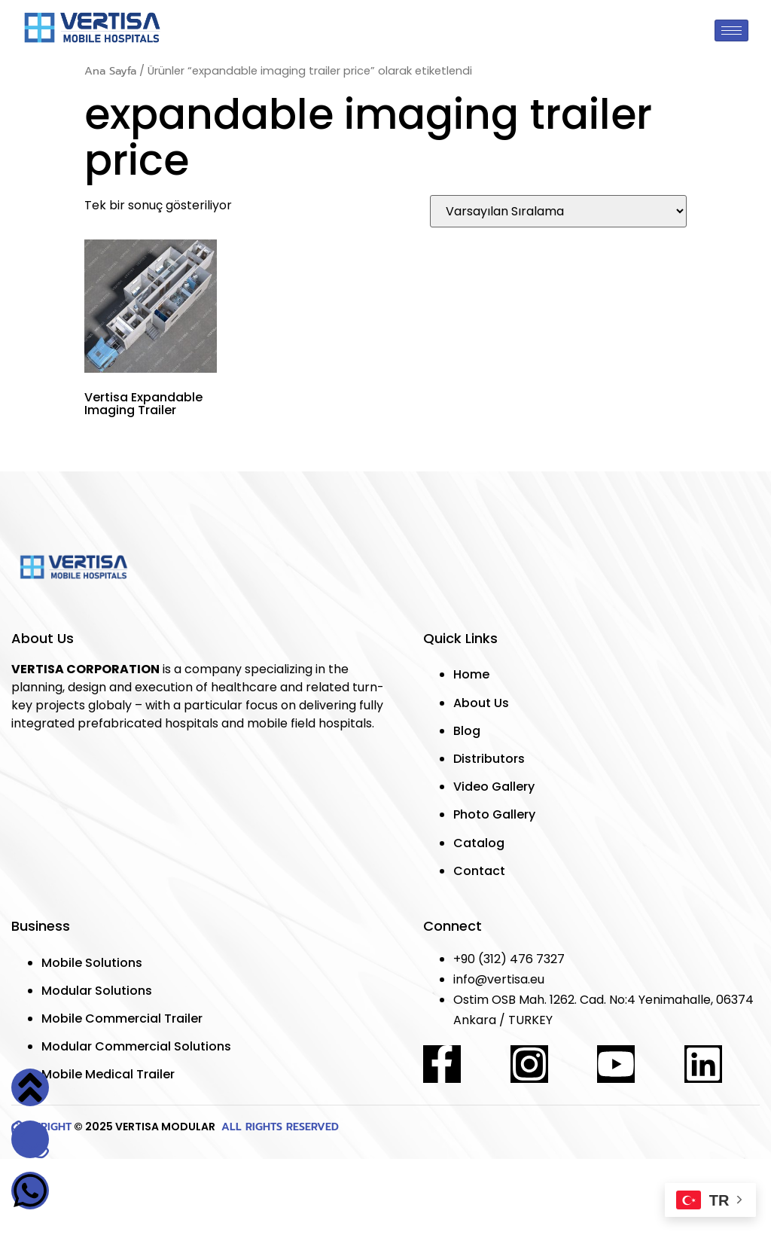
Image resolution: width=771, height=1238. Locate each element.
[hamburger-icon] (731, 30)
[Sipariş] (558, 211)
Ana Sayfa (110, 71)
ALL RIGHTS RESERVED (278, 1127)
